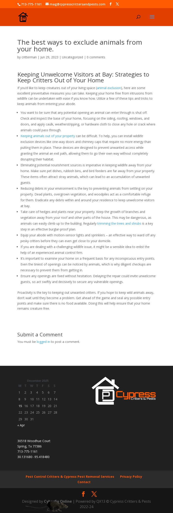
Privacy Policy (131, 476)
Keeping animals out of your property (47, 136)
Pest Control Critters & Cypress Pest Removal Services (70, 476)
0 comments (96, 57)
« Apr (21, 425)
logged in (43, 342)
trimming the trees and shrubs (119, 223)
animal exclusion (109, 88)
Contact (84, 482)
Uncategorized (72, 57)
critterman (29, 57)
